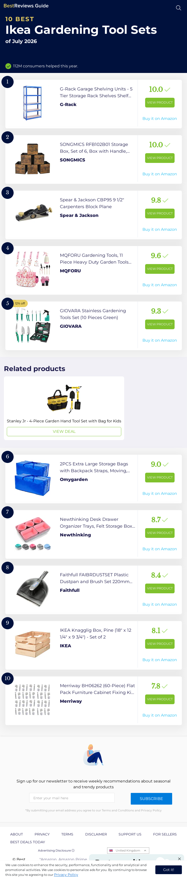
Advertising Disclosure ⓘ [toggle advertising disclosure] (56, 850)
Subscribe (151, 798)
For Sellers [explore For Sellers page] (165, 834)
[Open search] (178, 7)
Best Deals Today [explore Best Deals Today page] (27, 842)
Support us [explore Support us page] (130, 834)
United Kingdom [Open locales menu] (128, 850)
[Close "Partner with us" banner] (179, 859)
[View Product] (93, 104)
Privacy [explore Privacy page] (42, 834)
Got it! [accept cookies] (168, 869)
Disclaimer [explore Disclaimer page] (96, 834)
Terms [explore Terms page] (67, 834)
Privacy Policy (66, 874)
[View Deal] (64, 408)
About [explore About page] (16, 834)
